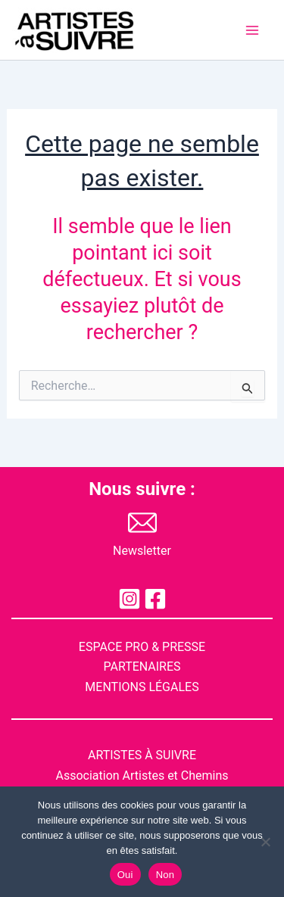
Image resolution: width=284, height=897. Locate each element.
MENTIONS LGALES (141, 687)
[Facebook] (155, 598)
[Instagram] (129, 598)
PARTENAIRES (141, 666)
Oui (125, 874)
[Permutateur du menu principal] (252, 30)
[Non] (265, 841)
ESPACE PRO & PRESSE (142, 647)
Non (165, 874)
